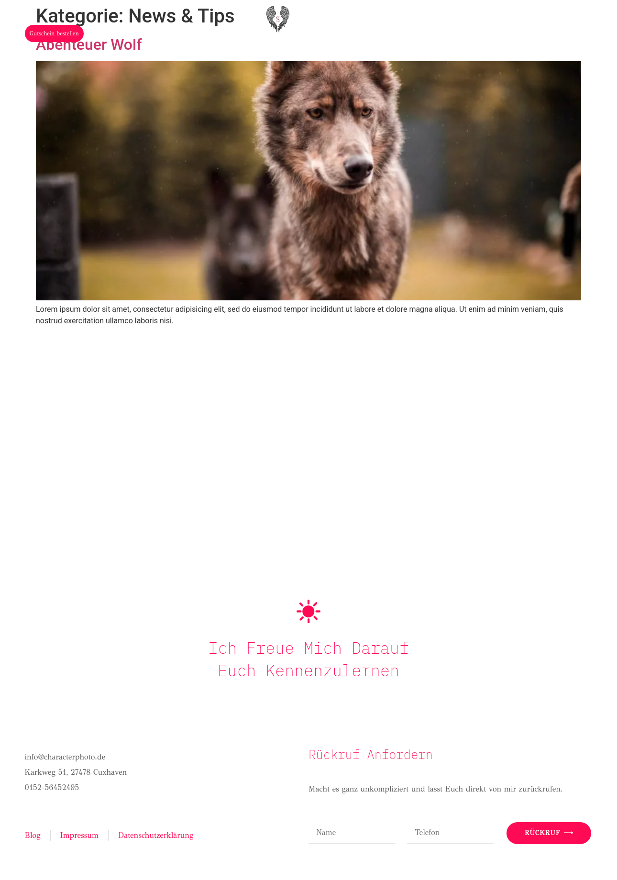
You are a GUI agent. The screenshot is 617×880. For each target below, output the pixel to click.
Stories (389, 58)
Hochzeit (269, 58)
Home (162, 58)
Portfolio (331, 58)
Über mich (211, 58)
